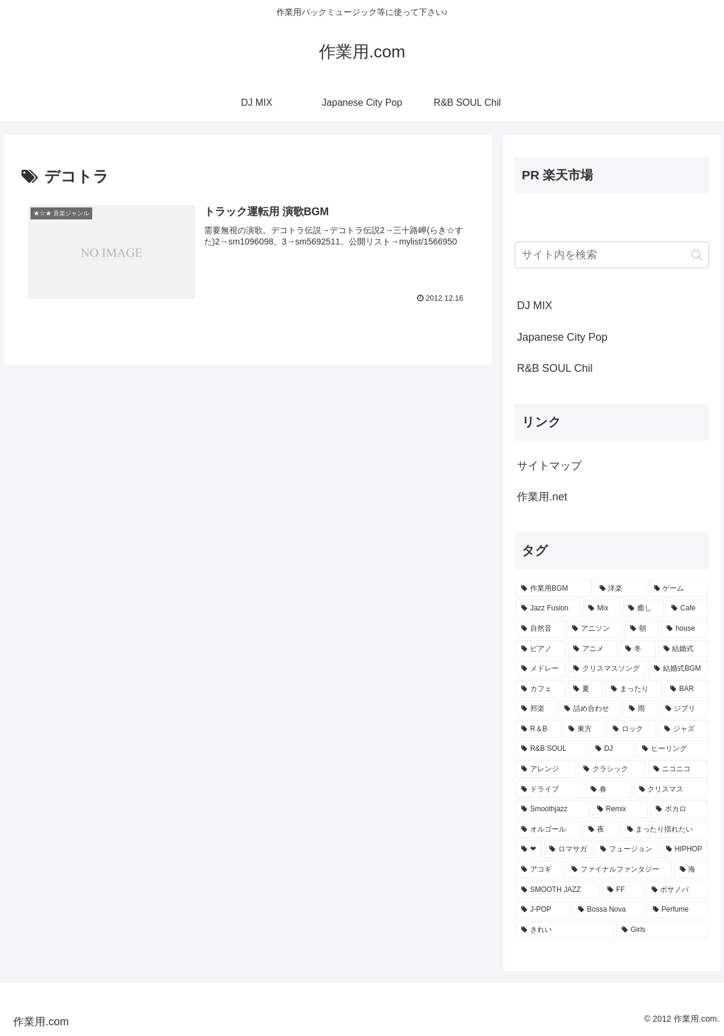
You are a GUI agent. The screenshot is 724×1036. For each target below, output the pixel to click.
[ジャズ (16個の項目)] (683, 729)
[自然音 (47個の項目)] (540, 629)
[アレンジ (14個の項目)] (546, 769)
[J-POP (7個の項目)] (543, 910)
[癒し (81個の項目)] (643, 609)
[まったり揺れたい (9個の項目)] (665, 830)
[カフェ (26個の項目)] (540, 689)
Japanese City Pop (562, 337)
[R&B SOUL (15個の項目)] (552, 749)
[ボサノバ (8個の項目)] (677, 890)
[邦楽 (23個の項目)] (536, 709)
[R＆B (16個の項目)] (538, 729)
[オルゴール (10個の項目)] (548, 830)
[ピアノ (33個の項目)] (540, 649)
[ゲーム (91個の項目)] (678, 589)
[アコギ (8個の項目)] (540, 870)
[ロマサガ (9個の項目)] (568, 849)
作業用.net (542, 497)
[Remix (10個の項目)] (620, 809)
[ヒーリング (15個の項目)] (672, 749)
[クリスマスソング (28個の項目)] (607, 669)
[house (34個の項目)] (684, 629)
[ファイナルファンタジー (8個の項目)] (618, 870)
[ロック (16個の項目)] (631, 729)
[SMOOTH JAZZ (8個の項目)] (558, 890)
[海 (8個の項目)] (691, 870)
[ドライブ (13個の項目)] (549, 790)
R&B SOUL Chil (554, 368)
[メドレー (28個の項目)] (540, 669)
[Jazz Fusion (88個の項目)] (548, 609)
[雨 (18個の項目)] (640, 709)
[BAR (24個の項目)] (686, 689)
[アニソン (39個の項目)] (594, 629)
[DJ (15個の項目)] (612, 749)
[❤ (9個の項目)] (529, 849)
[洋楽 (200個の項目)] (620, 589)
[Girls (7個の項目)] (662, 930)
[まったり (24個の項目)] (634, 689)
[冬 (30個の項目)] (637, 649)
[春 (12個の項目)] (608, 790)
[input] (612, 255)
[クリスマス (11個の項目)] (671, 790)
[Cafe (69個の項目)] (687, 609)
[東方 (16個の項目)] (584, 729)
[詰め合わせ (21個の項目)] (590, 709)
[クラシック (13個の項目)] (611, 769)
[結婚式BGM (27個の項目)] (678, 669)
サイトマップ (549, 466)
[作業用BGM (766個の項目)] (553, 589)
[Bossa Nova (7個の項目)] (608, 910)
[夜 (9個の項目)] (601, 830)
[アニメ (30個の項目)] (592, 649)
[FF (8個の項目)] (623, 890)
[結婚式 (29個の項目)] (683, 649)
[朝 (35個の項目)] (642, 629)
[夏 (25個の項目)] (585, 689)
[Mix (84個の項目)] (601, 609)
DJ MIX (534, 305)
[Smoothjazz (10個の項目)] (552, 809)
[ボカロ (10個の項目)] (679, 809)
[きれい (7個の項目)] (565, 930)
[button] (696, 255)
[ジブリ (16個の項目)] (684, 709)
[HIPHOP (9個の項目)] (684, 849)
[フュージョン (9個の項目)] (626, 849)
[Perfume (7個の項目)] (677, 910)
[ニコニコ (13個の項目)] (678, 769)
